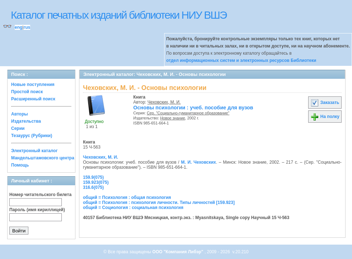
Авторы (19, 114)
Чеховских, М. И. (164, 102)
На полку (324, 116)
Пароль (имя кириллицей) (37, 209)
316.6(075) (93, 187)
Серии (17, 128)
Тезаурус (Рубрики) (31, 135)
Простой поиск (27, 91)
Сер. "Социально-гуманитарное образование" (188, 113)
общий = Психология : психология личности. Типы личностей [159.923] (159, 202)
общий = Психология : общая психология (127, 197)
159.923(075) (95, 182)
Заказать (324, 102)
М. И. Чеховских (198, 162)
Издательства (26, 121)
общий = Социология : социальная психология (133, 207)
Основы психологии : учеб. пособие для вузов (193, 107)
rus (26, 27)
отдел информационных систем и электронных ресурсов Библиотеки (241, 60)
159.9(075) (93, 177)
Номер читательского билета (40, 194)
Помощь (20, 165)
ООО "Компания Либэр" (178, 251)
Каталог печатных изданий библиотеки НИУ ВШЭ (119, 15)
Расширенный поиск (33, 98)
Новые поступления (33, 84)
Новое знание (172, 118)
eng (18, 27)
